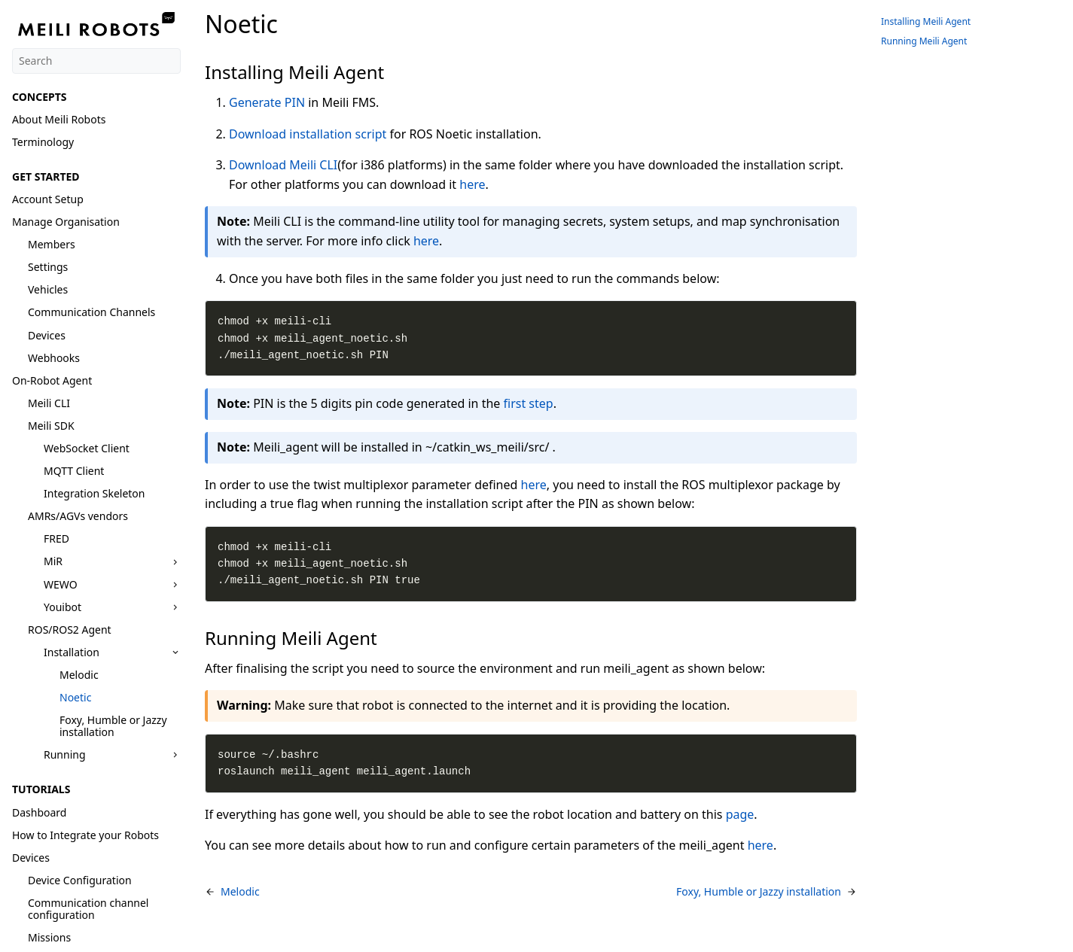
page (740, 814)
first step (528, 403)
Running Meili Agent (924, 41)
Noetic (75, 697)
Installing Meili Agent (926, 21)
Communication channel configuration (88, 909)
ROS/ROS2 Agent (69, 629)
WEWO (61, 584)
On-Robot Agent (52, 380)
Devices (47, 335)
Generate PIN (267, 102)
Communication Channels (91, 312)
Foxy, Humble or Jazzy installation (113, 726)
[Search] (96, 61)
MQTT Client (74, 471)
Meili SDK (51, 425)
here (472, 184)
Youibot (62, 607)
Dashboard (39, 812)
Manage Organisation (66, 221)
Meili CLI (49, 403)
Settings (48, 267)
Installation (71, 652)
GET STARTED (46, 176)
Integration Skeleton (94, 493)
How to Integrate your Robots (85, 835)
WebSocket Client (87, 448)
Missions (49, 937)
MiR (53, 561)
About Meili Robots (58, 119)
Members (51, 244)
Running (65, 754)
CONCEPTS (39, 97)
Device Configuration (80, 880)
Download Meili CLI (283, 165)
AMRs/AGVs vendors (78, 516)
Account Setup (48, 199)
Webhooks (54, 358)
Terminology (43, 142)
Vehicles (48, 289)
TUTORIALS (41, 789)
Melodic (79, 675)
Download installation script (307, 134)
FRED (56, 538)
